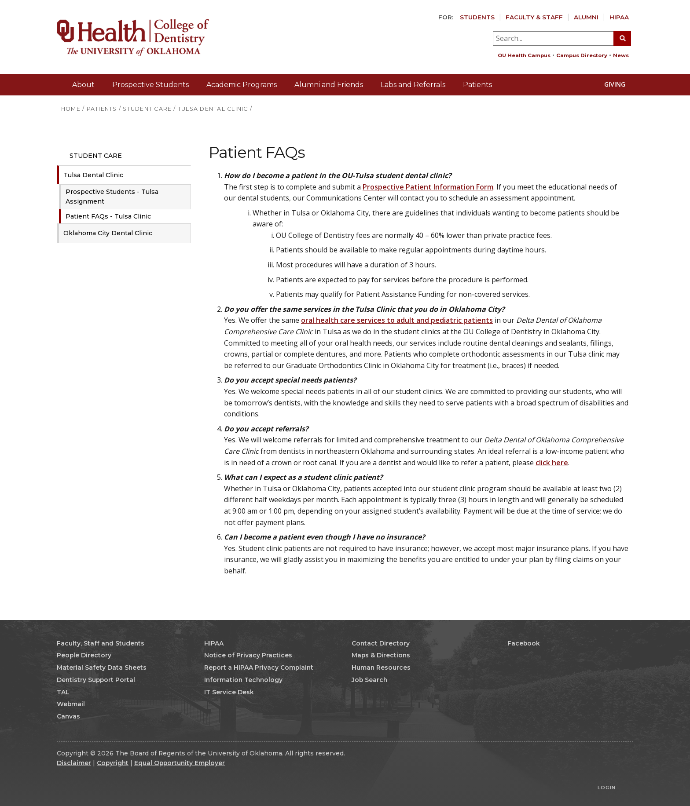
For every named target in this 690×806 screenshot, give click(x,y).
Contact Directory (381, 643)
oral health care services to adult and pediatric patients (397, 320)
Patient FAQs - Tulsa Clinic (108, 216)
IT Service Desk (229, 692)
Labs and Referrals (413, 84)
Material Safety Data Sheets (102, 667)
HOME (71, 109)
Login (607, 787)
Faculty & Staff (534, 17)
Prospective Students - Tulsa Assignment (112, 196)
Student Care (91, 156)
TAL (63, 692)
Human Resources (381, 667)
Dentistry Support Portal (96, 679)
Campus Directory (581, 55)
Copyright (112, 762)
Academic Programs (241, 84)
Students (477, 17)
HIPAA (619, 17)
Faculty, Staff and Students (100, 643)
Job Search (369, 679)
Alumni (586, 17)
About (83, 84)
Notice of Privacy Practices (248, 655)
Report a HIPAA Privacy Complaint (258, 667)
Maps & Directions (381, 655)
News (621, 55)
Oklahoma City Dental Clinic (107, 233)
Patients (477, 84)
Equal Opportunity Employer (179, 762)
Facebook (519, 643)
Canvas (68, 716)
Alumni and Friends (328, 84)
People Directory (84, 655)
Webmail (71, 704)
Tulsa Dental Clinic (93, 175)
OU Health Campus (524, 55)
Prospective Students (150, 84)
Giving (610, 84)
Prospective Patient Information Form (428, 187)
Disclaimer (74, 762)
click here (552, 462)
